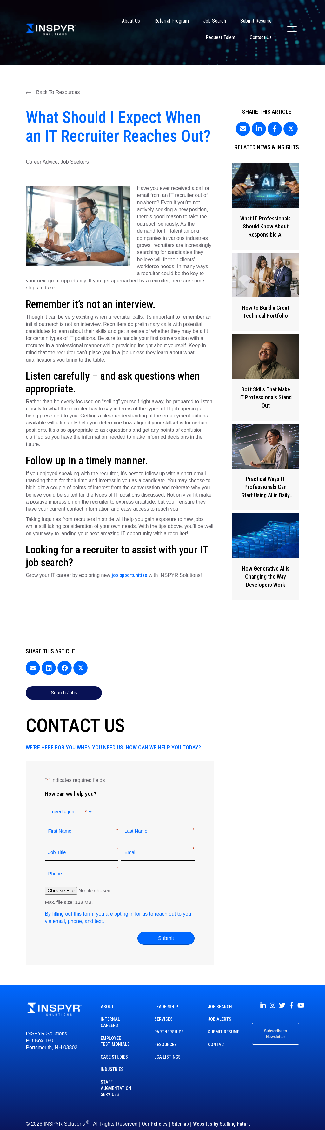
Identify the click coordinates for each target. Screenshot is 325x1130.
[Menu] (292, 29)
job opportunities (129, 575)
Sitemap (180, 1116)
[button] (53, 92)
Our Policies (155, 1116)
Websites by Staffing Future (222, 1116)
